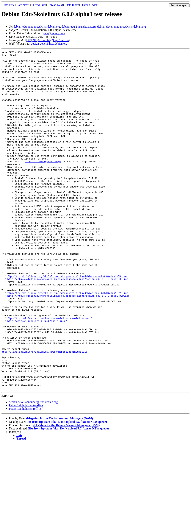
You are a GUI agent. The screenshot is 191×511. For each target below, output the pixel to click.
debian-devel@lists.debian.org (49, 43)
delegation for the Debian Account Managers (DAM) (59, 486)
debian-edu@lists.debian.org (79, 26)
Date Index (72, 5)
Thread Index (90, 5)
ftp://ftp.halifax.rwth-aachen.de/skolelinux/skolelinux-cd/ (49, 372)
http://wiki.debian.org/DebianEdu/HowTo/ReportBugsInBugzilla (44, 412)
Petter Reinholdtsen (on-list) (26, 473)
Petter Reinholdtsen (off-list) (26, 476)
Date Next (22, 5)
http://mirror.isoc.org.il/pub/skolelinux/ (37, 375)
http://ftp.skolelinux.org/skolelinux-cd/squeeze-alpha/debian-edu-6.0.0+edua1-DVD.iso (68, 345)
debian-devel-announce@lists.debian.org (121, 26)
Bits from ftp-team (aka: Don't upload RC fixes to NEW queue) (66, 489)
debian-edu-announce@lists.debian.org (36, 26)
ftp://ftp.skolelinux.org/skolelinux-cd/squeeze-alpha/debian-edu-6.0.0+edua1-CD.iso (67, 321)
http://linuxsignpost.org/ (43, 183)
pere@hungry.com (54, 33)
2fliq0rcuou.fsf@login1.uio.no (50, 40)
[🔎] (29, 40)
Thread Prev (38, 5)
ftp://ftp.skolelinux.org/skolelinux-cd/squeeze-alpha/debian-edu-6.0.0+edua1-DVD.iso (67, 341)
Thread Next (55, 5)
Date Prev (8, 5)
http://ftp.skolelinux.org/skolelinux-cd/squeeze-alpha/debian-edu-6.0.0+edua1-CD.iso (67, 324)
